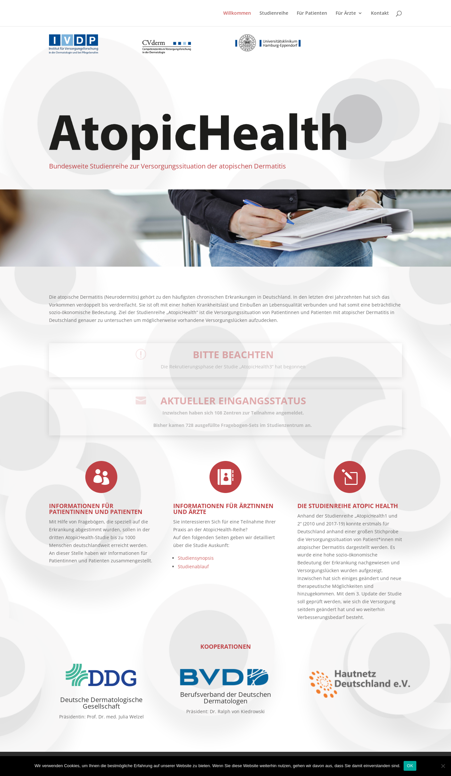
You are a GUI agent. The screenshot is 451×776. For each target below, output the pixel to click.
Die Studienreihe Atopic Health (347, 506)
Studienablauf (193, 566)
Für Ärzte (346, 13)
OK (410, 765)
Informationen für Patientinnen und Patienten (95, 509)
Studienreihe (273, 13)
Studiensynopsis (196, 558)
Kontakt (380, 13)
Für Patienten (312, 13)
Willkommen (237, 13)
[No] (443, 766)
